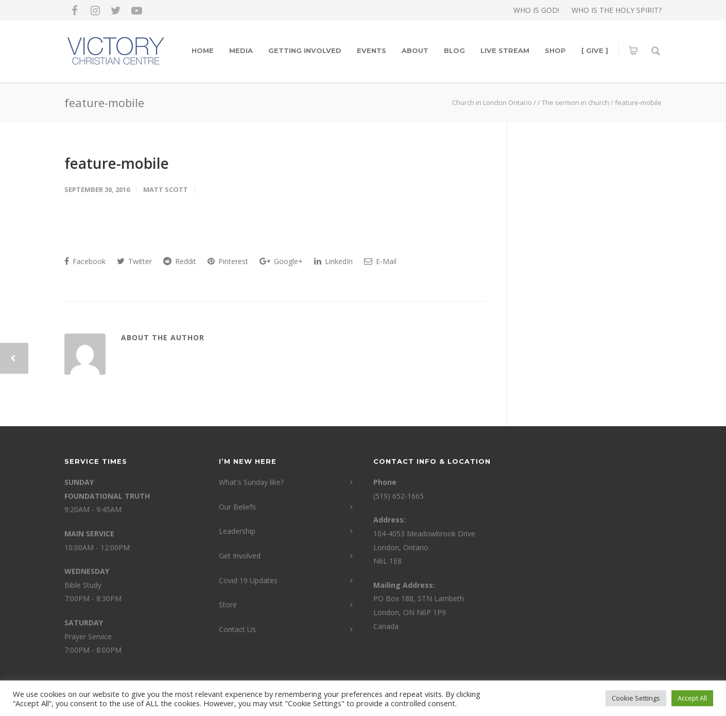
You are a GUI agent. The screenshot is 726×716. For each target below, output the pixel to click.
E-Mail (380, 261)
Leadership (237, 531)
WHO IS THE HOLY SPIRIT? (617, 10)
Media (241, 50)
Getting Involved (304, 50)
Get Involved (240, 556)
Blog (454, 50)
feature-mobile (116, 163)
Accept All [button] (692, 698)
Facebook (85, 261)
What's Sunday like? (251, 482)
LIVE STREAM (504, 50)
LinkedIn (333, 261)
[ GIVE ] (594, 50)
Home (203, 50)
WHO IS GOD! (536, 10)
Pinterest (228, 261)
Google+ (281, 261)
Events (371, 50)
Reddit (179, 261)
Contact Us (237, 629)
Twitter (134, 261)
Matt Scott (165, 189)
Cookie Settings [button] (636, 698)
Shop (555, 50)
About (415, 50)
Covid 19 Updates (248, 580)
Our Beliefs (237, 507)
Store (228, 604)
